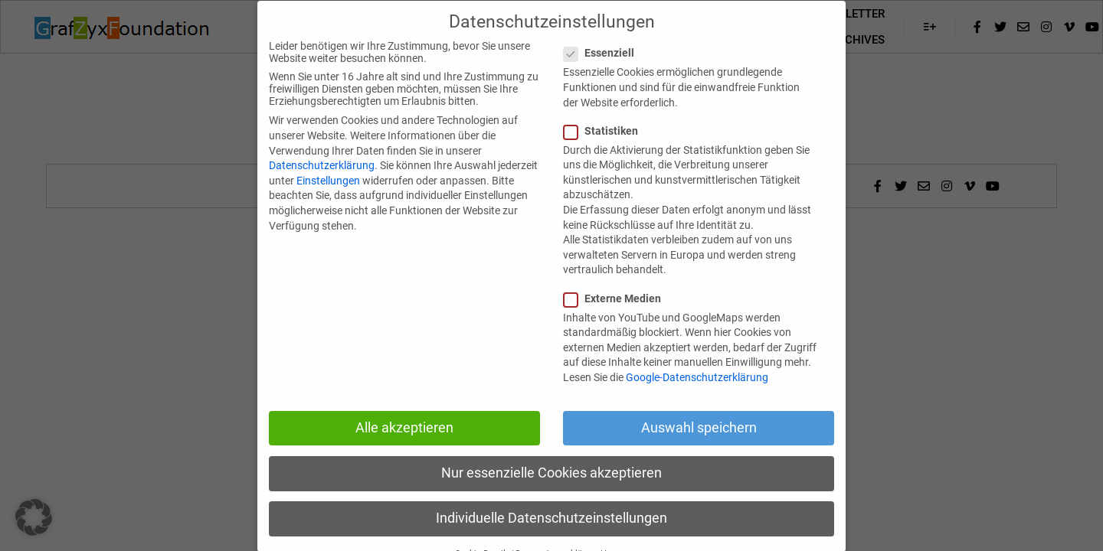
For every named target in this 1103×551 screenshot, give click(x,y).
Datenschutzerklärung (322, 187)
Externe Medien (617, 319)
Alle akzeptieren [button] (404, 448)
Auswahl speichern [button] (699, 448)
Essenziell (603, 74)
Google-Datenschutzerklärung (697, 398)
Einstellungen (328, 201)
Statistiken (605, 151)
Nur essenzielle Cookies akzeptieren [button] (551, 493)
